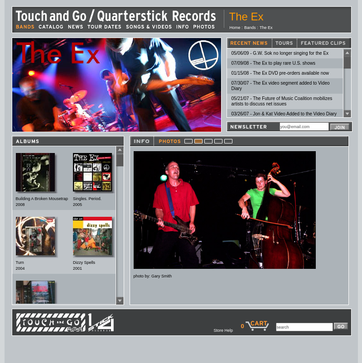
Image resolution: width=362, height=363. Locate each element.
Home (235, 27)
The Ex (266, 27)
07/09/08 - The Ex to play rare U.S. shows (273, 63)
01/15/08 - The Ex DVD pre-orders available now (280, 73)
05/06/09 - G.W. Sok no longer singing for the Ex (280, 53)
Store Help (227, 330)
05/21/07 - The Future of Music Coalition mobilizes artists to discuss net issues (282, 101)
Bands (250, 27)
